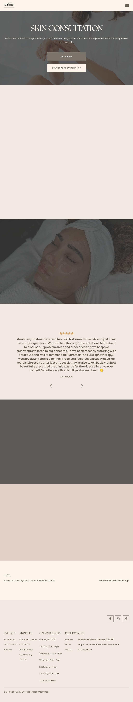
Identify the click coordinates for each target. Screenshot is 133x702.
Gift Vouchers (10, 644)
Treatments (9, 639)
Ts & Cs (22, 659)
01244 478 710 (85, 649)
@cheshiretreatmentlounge (114, 580)
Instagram (22, 580)
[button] (51, 386)
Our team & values (28, 639)
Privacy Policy (26, 649)
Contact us (24, 644)
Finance (8, 649)
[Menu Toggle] (127, 5)
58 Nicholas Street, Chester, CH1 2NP (96, 639)
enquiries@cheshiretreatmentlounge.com (99, 644)
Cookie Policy (25, 654)
